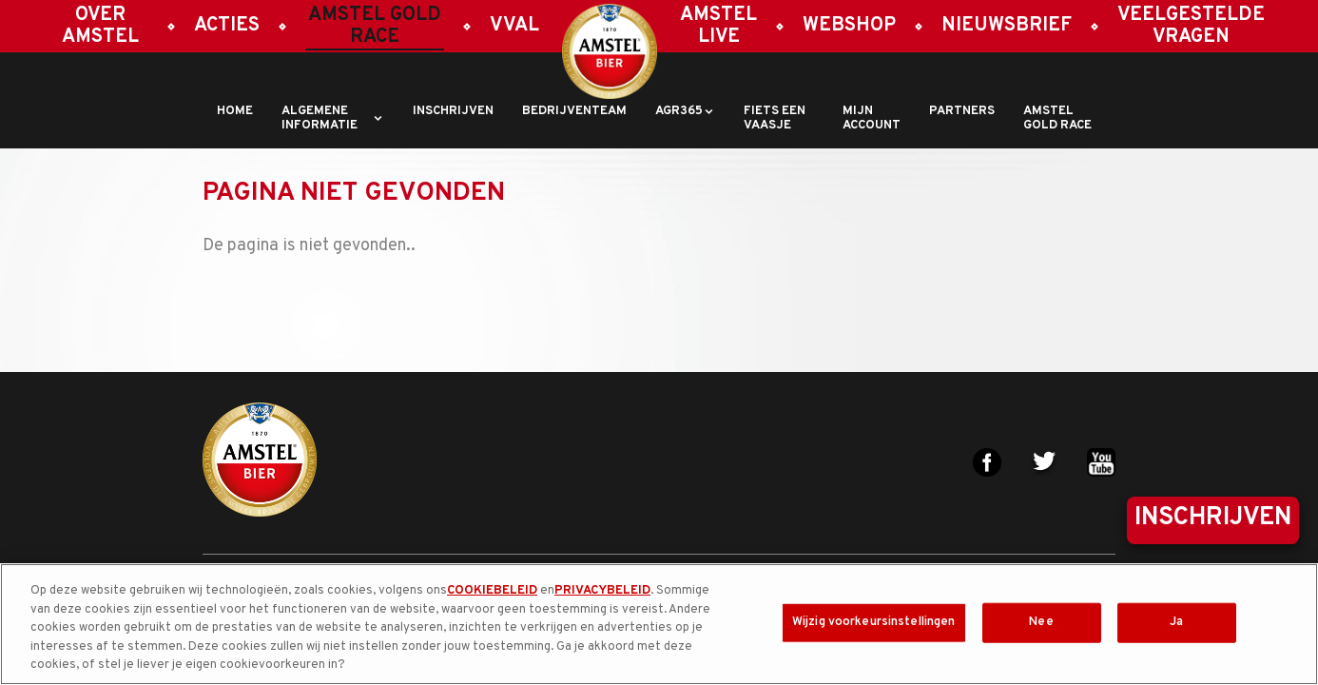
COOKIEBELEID (492, 590)
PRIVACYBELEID (602, 590)
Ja (1176, 622)
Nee (1041, 622)
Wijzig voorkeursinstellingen (874, 622)
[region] (659, 624)
